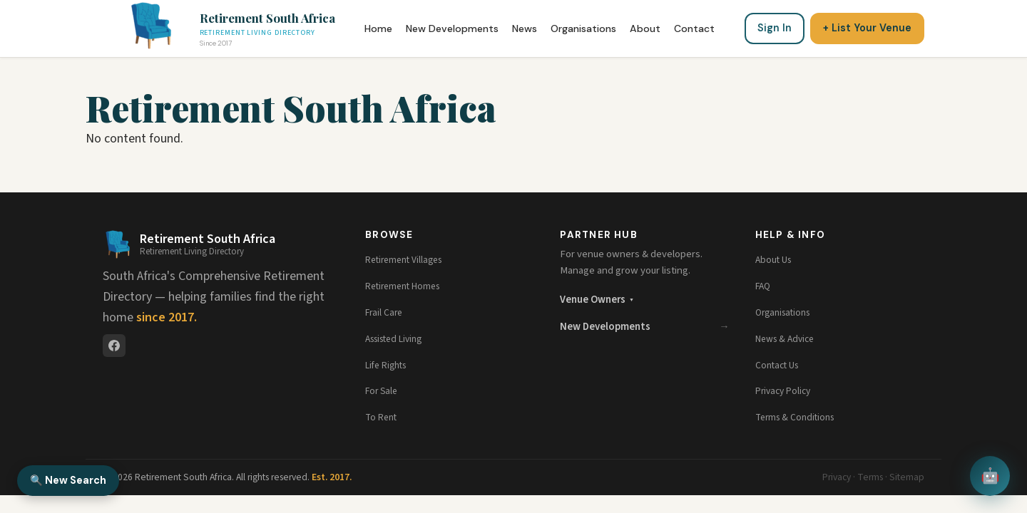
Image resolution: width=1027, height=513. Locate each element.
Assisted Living (398, 338)
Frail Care (385, 312)
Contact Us (779, 365)
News (524, 28)
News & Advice (788, 338)
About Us (774, 259)
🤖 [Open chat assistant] (990, 476)
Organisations (583, 28)
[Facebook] (114, 345)
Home (378, 28)
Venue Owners (596, 299)
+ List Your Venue (867, 27)
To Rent (382, 417)
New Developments (452, 28)
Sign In (774, 27)
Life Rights (389, 365)
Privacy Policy (785, 390)
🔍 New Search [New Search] (68, 480)
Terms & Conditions (798, 417)
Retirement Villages (408, 259)
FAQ (764, 286)
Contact (694, 28)
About (645, 28)
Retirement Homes (407, 286)
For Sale (383, 390)
